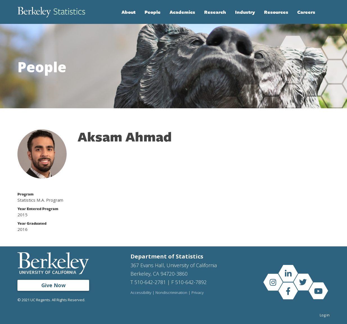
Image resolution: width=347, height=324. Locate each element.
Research (215, 11)
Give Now (53, 285)
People (153, 11)
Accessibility (140, 293)
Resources (276, 11)
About (128, 11)
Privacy (197, 293)
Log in (325, 315)
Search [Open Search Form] (324, 12)
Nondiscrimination (171, 293)
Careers (306, 11)
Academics (182, 11)
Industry (245, 11)
